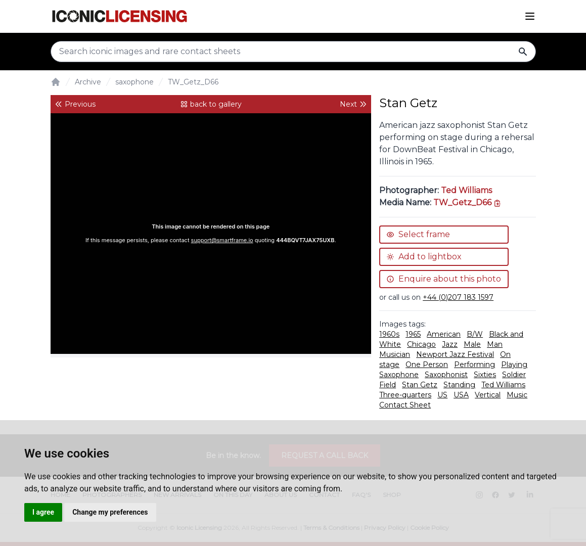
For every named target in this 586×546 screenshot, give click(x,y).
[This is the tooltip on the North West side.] (467, 202)
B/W (475, 334)
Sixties (485, 374)
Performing (474, 364)
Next (353, 104)
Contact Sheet (405, 405)
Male (472, 344)
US (442, 394)
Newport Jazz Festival (455, 354)
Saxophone (399, 374)
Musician (394, 354)
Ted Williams (466, 190)
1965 (413, 334)
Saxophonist (446, 374)
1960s (389, 334)
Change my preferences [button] (110, 512)
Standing (459, 384)
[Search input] (293, 51)
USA (461, 394)
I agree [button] (43, 512)
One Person (426, 364)
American (444, 334)
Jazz (450, 344)
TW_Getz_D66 (193, 81)
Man (495, 344)
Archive (88, 81)
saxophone (134, 81)
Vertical (488, 394)
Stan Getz (419, 384)
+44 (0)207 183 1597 (458, 297)
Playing (514, 364)
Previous (75, 104)
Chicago (421, 344)
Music (517, 394)
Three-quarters (405, 394)
